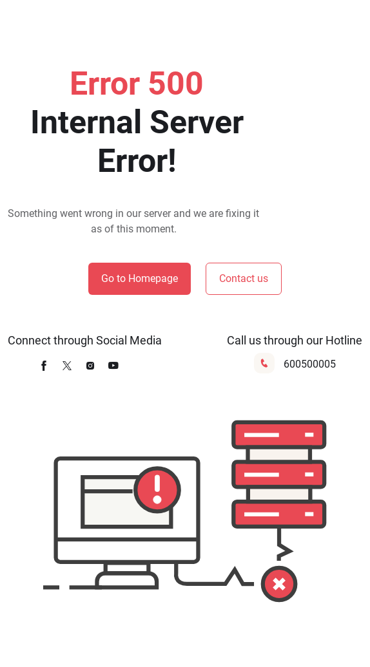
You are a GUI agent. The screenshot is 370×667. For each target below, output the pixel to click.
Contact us (243, 278)
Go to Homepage (139, 278)
